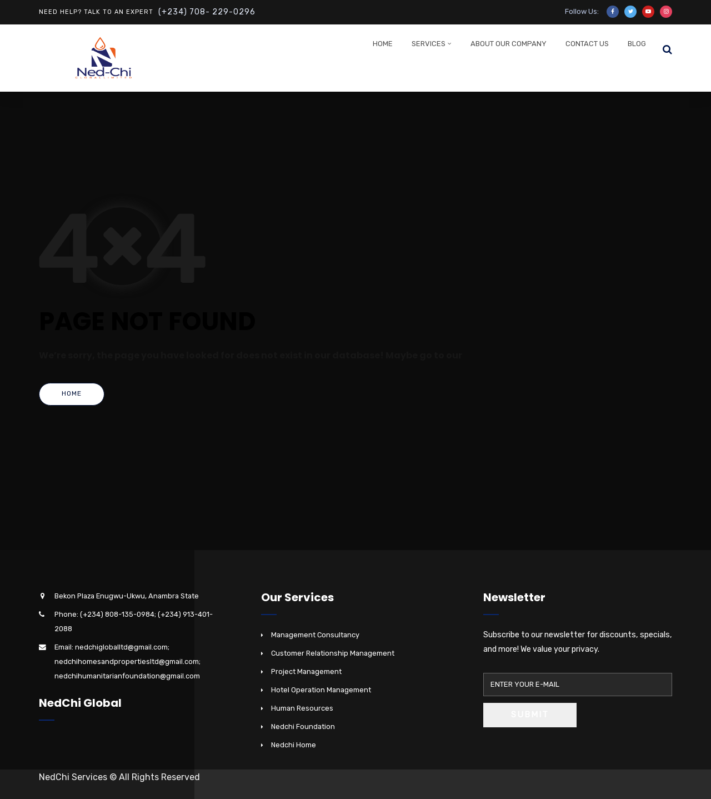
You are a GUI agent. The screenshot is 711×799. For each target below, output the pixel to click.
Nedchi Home (293, 745)
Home (383, 43)
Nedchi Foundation (303, 726)
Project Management (306, 671)
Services (428, 43)
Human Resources (302, 708)
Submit (530, 715)
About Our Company (508, 43)
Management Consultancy (315, 635)
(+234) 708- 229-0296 (207, 12)
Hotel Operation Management (321, 690)
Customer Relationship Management (332, 653)
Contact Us (587, 43)
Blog (637, 43)
